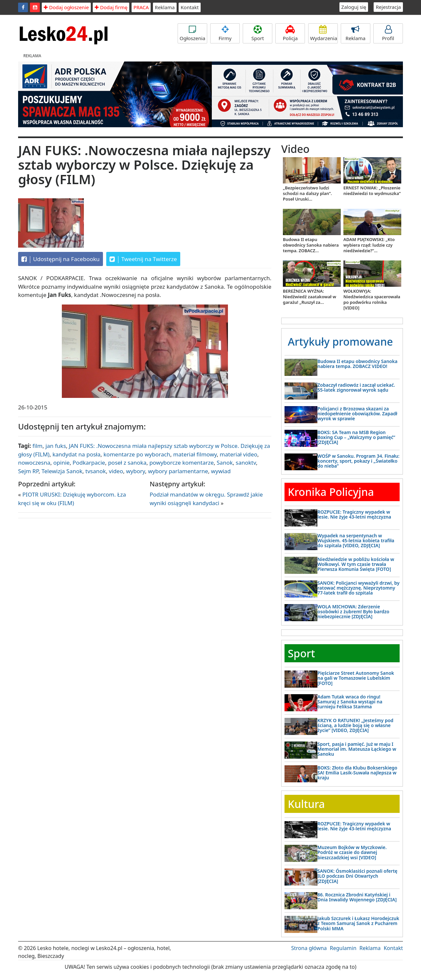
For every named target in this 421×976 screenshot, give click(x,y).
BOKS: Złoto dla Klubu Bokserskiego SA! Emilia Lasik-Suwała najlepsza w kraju (357, 773)
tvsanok (96, 471)
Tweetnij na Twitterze (143, 259)
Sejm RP (28, 471)
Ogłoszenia (192, 33)
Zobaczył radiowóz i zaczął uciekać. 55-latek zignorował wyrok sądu (356, 387)
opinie (61, 462)
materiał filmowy (195, 454)
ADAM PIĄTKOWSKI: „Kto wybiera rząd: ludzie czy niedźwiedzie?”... (369, 245)
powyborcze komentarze (181, 462)
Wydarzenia (323, 33)
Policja (290, 33)
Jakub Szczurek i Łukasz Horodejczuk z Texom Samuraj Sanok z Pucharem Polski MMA (358, 923)
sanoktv (246, 462)
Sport (257, 33)
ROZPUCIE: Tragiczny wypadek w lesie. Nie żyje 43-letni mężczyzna (354, 514)
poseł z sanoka (127, 462)
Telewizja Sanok (61, 471)
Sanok (225, 462)
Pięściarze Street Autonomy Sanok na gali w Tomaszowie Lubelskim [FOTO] (355, 678)
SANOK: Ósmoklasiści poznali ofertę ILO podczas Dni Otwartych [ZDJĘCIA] (357, 876)
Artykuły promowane (340, 341)
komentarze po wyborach (137, 454)
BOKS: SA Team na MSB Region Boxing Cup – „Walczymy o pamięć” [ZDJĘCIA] (356, 437)
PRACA (141, 7)
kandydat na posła (76, 454)
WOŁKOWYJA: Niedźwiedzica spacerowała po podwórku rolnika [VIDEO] (371, 299)
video (116, 471)
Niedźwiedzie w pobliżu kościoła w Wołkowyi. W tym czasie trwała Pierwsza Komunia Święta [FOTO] (355, 564)
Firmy (225, 33)
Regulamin (343, 948)
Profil (388, 33)
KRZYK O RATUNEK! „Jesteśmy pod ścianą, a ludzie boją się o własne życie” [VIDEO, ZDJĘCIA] (355, 725)
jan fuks (55, 446)
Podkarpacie (89, 462)
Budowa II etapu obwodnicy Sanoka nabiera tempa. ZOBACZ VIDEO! (357, 363)
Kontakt (190, 7)
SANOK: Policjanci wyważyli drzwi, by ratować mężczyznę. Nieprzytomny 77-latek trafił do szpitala (358, 588)
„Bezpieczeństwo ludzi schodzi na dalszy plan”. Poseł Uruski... (307, 193)
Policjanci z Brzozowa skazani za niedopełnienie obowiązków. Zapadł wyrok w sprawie (357, 413)
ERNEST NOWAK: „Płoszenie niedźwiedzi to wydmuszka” (372, 190)
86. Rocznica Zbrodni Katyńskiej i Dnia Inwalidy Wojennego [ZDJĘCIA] (357, 897)
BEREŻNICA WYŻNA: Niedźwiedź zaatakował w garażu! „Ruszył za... (309, 296)
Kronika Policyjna (331, 492)
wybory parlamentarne (178, 471)
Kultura (306, 804)
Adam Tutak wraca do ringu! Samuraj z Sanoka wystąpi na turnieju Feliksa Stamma (349, 702)
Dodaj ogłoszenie (66, 7)
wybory (135, 471)
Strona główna (309, 948)
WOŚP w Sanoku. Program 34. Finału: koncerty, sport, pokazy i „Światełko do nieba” (358, 461)
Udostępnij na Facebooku (60, 259)
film (38, 446)
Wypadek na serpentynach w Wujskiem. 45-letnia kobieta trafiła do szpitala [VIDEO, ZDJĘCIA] (355, 540)
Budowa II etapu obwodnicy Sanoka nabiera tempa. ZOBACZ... (311, 245)
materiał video (238, 454)
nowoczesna (34, 462)
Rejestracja (388, 7)
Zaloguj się (353, 7)
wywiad (221, 471)
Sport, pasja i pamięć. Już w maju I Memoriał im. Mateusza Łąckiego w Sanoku (356, 749)
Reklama (165, 7)
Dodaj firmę (111, 7)
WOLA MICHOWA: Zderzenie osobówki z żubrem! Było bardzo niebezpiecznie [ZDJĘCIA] (353, 611)
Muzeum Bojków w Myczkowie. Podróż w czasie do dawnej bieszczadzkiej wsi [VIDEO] (352, 852)
